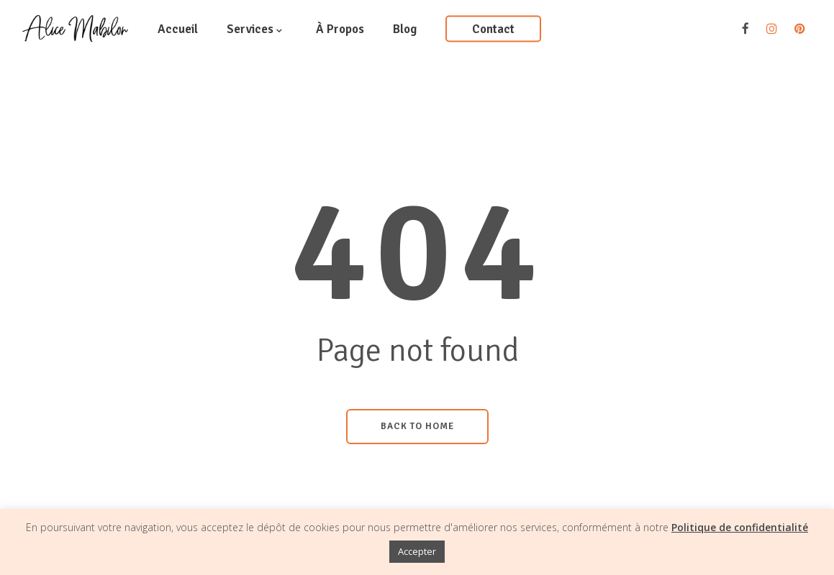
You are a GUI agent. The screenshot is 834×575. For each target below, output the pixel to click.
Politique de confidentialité (739, 527)
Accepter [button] (417, 551)
